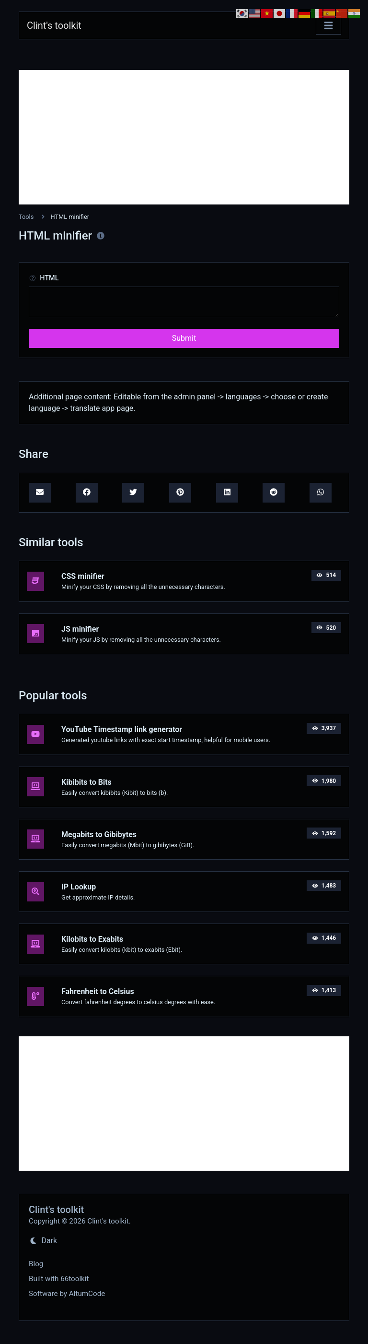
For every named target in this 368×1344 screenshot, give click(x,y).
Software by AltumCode (67, 1293)
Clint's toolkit (54, 25)
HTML (43, 278)
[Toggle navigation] (328, 25)
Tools (26, 216)
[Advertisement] (184, 137)
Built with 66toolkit (59, 1278)
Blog (36, 1264)
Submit (184, 338)
